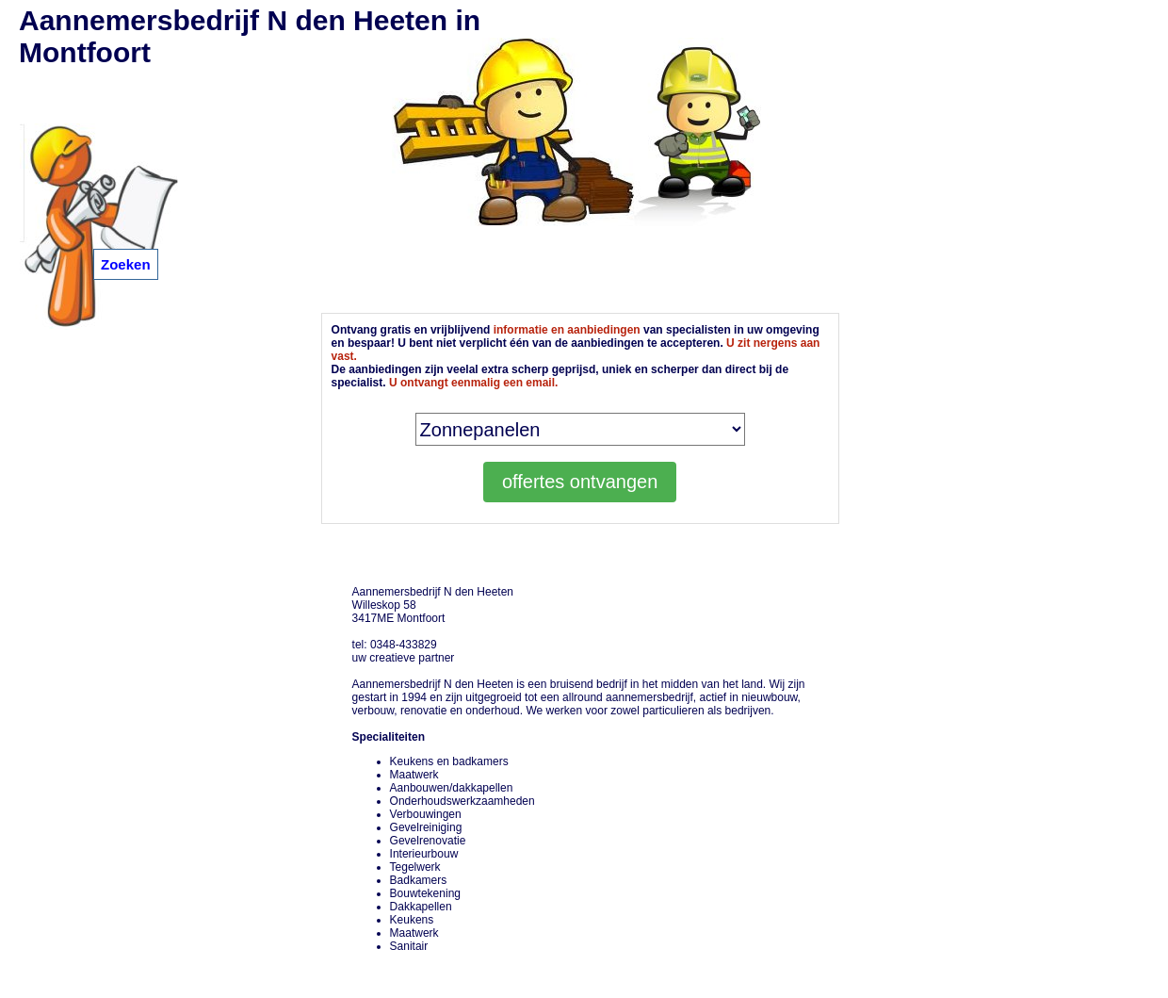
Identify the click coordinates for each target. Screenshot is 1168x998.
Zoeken (126, 264)
